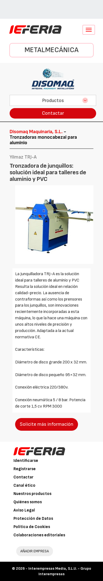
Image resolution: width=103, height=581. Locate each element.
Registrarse (24, 469)
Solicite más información (46, 424)
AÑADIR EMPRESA (34, 551)
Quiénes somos (27, 502)
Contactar (53, 113)
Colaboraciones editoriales (39, 535)
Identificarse (25, 460)
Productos (53, 100)
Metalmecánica (51, 50)
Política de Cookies (31, 526)
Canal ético (24, 485)
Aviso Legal (24, 510)
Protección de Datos (33, 518)
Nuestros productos (32, 493)
